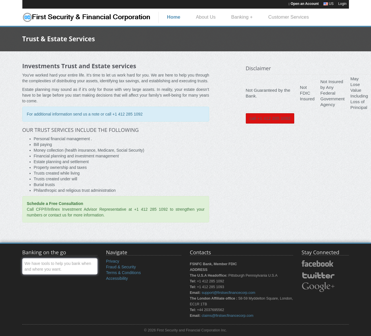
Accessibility (117, 278)
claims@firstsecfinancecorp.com (228, 316)
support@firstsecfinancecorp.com (228, 293)
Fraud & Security (121, 267)
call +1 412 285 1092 (270, 118)
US (328, 4)
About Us (206, 17)
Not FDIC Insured (307, 93)
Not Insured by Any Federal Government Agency (332, 93)
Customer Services (288, 17)
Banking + (242, 17)
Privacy (112, 261)
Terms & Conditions (123, 272)
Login (342, 4)
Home (173, 17)
